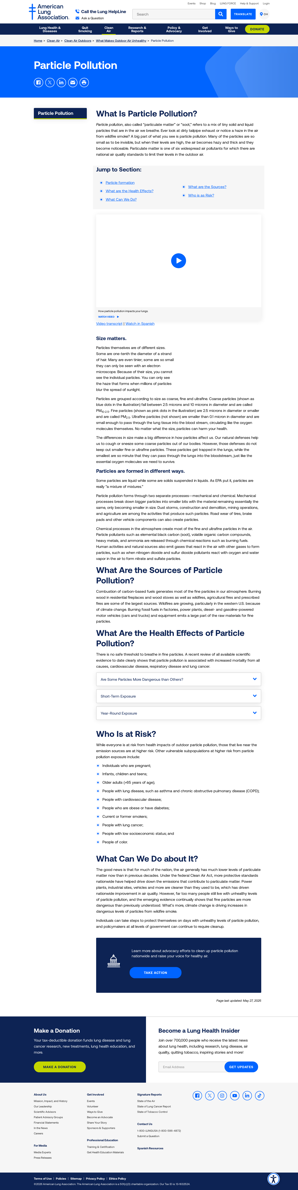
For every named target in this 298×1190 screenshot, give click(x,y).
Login (266, 3)
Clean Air (53, 40)
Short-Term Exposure (118, 696)
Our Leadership (43, 1106)
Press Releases (43, 1157)
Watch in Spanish (140, 323)
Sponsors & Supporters (101, 1128)
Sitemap (76, 1178)
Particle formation (120, 182)
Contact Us (144, 1124)
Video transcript (109, 323)
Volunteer (92, 1106)
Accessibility (273, 1179)
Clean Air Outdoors (77, 40)
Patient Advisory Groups (48, 1117)
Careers (38, 1133)
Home (38, 40)
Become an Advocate (100, 1117)
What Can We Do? (121, 199)
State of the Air (146, 1101)
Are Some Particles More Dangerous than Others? (142, 679)
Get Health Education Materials (105, 1152)
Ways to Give (95, 1111)
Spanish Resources (150, 1148)
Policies (61, 1178)
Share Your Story (97, 1122)
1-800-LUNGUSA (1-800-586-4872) (159, 1130)
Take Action (155, 973)
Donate (257, 29)
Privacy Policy (95, 1178)
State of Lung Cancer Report (154, 1106)
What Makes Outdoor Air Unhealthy (121, 40)
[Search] (221, 14)
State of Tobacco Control (152, 1111)
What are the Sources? (207, 186)
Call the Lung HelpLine (101, 11)
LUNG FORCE (228, 3)
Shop (203, 3)
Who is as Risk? (201, 195)
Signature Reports (149, 1094)
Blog (213, 3)
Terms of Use (43, 1178)
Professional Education (102, 1140)
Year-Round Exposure (119, 713)
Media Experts (42, 1152)
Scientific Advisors (45, 1111)
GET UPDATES (241, 1067)
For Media (40, 1145)
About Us (40, 1094)
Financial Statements (46, 1122)
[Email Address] (194, 1066)
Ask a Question (90, 18)
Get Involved (95, 1094)
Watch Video (108, 316)
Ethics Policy (117, 1178)
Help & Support (249, 3)
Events (191, 3)
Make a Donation (59, 1067)
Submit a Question (148, 1136)
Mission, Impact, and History (50, 1101)
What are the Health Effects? (129, 191)
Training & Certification (100, 1146)
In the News (41, 1128)
